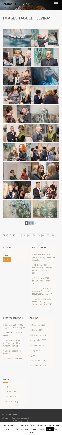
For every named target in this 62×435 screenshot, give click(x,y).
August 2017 (37, 350)
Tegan (8, 325)
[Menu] (56, 4)
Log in (7, 386)
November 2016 (38, 365)
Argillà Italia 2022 (41, 278)
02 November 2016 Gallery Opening (11, 344)
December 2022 (38, 325)
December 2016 (38, 360)
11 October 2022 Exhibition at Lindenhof (42, 266)
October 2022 (37, 330)
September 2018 (38, 340)
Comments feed (11, 396)
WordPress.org (11, 401)
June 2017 (35, 355)
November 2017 (38, 345)
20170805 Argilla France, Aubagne (14, 326)
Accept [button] (49, 429)
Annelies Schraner (13, 340)
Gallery (6, 335)
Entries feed (9, 391)
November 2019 (38, 335)
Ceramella (9, 4)
